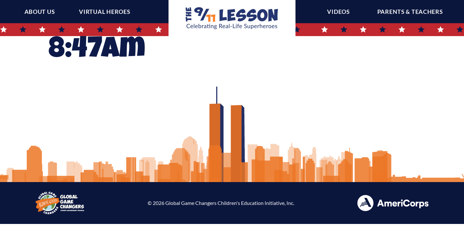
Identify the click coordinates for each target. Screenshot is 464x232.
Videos (340, 11)
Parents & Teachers (411, 11)
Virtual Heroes (104, 11)
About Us (39, 11)
